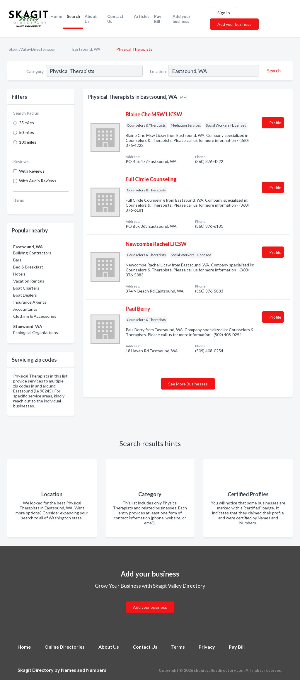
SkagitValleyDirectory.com (33, 49)
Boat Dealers (25, 295)
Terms (178, 647)
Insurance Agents (29, 302)
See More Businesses (188, 383)
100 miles (27, 142)
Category (35, 71)
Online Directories (65, 647)
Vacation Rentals (28, 280)
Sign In (223, 12)
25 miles (26, 122)
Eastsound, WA (86, 49)
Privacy (207, 647)
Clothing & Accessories (34, 316)
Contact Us (115, 19)
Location (158, 71)
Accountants (25, 309)
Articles (141, 16)
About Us (91, 19)
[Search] (273, 70)
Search (73, 16)
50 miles (26, 132)
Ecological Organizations (35, 332)
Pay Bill (157, 19)
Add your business (181, 19)
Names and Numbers (83, 670)
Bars (17, 259)
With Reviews (32, 171)
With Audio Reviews (37, 180)
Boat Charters (26, 287)
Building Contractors (32, 252)
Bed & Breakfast (28, 266)
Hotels (19, 273)
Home (56, 16)
